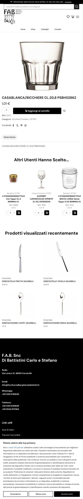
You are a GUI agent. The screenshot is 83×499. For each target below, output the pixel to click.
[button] (18, 223)
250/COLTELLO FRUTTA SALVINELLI (19, 292)
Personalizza (15, 494)
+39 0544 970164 (10, 420)
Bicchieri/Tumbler (21, 126)
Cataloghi (45, 29)
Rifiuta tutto (41, 494)
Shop (33, 29)
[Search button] (76, 6)
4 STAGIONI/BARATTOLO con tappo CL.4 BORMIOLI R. (13, 208)
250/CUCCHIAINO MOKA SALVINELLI (61, 333)
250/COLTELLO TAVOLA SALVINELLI (60, 292)
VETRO (33, 126)
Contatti (57, 29)
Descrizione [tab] (9, 144)
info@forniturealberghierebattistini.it (20, 395)
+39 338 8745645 (10, 404)
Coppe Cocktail (38, 200)
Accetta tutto (67, 494)
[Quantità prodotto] (6, 116)
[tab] (9, 144)
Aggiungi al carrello (38, 116)
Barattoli (10, 200)
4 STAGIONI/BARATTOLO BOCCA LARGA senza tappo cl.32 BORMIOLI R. (69, 209)
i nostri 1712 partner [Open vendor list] (15, 447)
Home (23, 29)
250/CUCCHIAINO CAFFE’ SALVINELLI (20, 333)
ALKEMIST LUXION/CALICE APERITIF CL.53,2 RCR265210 (41, 208)
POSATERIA (6, 289)
